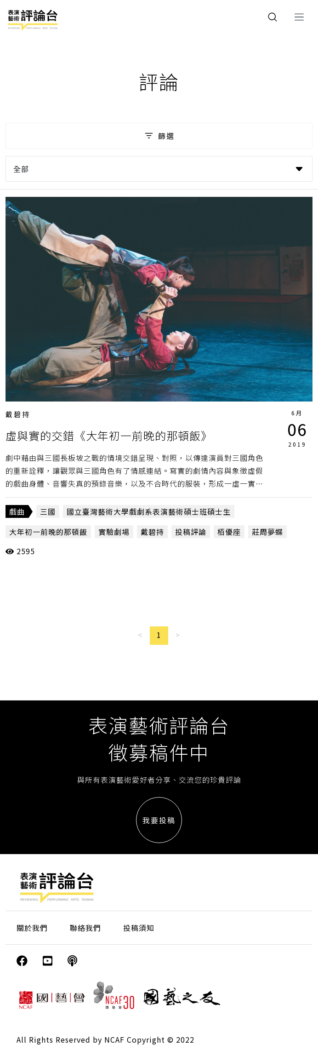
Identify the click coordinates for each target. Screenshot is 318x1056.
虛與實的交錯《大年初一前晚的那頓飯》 (109, 435)
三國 (48, 511)
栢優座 (229, 531)
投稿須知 (138, 927)
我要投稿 (159, 820)
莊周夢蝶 (267, 531)
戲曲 (17, 511)
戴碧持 (18, 414)
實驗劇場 (114, 531)
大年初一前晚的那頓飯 (48, 531)
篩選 (158, 135)
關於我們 (32, 927)
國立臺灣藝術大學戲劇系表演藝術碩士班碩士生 (149, 511)
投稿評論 (190, 531)
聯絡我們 (85, 927)
